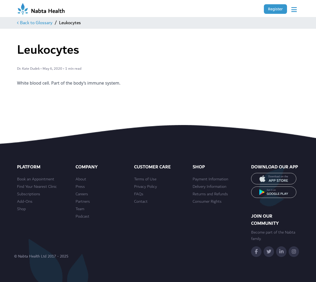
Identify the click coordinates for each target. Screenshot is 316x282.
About (81, 179)
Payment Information (210, 179)
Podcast (82, 216)
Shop (21, 209)
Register (275, 8)
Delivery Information (209, 187)
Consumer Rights (207, 201)
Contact (141, 201)
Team (80, 209)
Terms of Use (145, 179)
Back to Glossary (34, 23)
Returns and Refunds (210, 194)
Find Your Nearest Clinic (37, 187)
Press (80, 187)
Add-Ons (24, 201)
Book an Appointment (35, 179)
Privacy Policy (145, 187)
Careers (82, 194)
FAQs (138, 194)
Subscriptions (28, 194)
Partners (83, 201)
